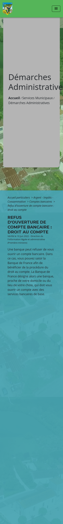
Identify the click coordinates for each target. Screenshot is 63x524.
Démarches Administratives (29, 103)
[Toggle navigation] (56, 9)
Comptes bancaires (41, 201)
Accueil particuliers (19, 197)
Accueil (14, 98)
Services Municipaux (37, 98)
